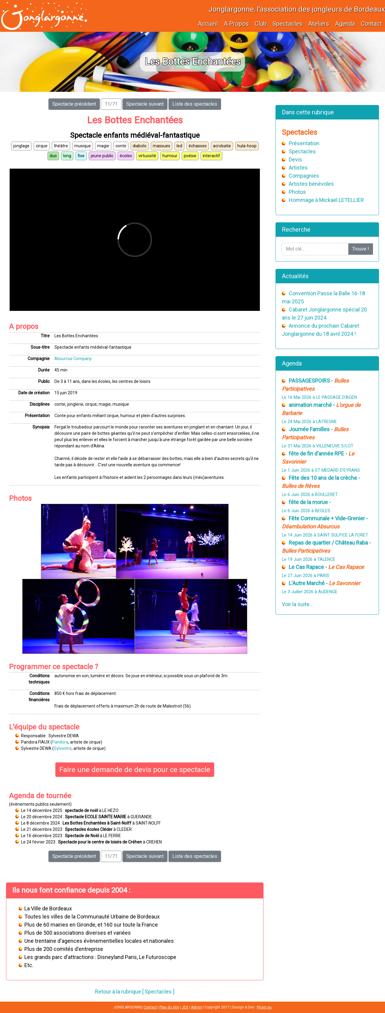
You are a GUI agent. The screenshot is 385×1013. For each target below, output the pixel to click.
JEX (185, 1007)
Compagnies (304, 176)
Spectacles (287, 23)
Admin (196, 1007)
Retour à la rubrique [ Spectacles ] (134, 991)
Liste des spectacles (194, 104)
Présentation (304, 143)
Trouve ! (360, 249)
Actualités (295, 276)
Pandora (60, 742)
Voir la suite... (297, 604)
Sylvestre (63, 748)
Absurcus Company (73, 358)
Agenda (345, 23)
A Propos (236, 23)
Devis (295, 159)
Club (260, 23)
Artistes (298, 167)
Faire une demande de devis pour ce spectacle (134, 769)
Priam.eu (264, 1007)
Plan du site (169, 1007)
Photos (297, 192)
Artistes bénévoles (311, 184)
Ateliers (318, 23)
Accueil (208, 23)
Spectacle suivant (145, 104)
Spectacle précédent (74, 104)
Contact (371, 23)
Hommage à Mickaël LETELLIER (326, 200)
